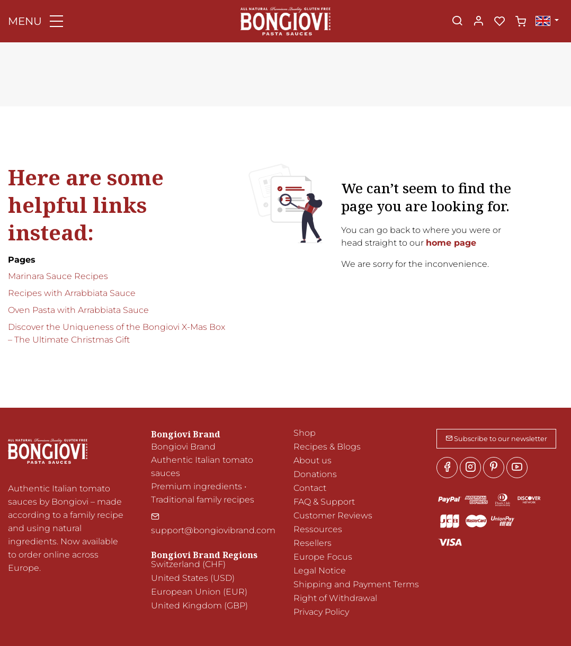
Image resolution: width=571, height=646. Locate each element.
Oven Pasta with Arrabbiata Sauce (78, 310)
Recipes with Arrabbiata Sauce (72, 293)
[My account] (478, 21)
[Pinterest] (493, 467)
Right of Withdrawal (335, 598)
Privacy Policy (321, 612)
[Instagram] (470, 467)
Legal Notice (319, 571)
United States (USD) (193, 578)
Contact (309, 488)
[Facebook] (447, 467)
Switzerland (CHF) (188, 564)
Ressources (317, 529)
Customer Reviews (332, 515)
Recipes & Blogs (327, 447)
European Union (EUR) (199, 592)
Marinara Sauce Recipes (58, 276)
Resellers (312, 543)
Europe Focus (322, 557)
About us (312, 460)
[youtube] (517, 467)
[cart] (520, 21)
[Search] (457, 21)
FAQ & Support (324, 502)
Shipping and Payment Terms (356, 584)
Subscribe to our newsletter (496, 439)
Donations (315, 474)
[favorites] (499, 21)
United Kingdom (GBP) (199, 605)
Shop (304, 433)
